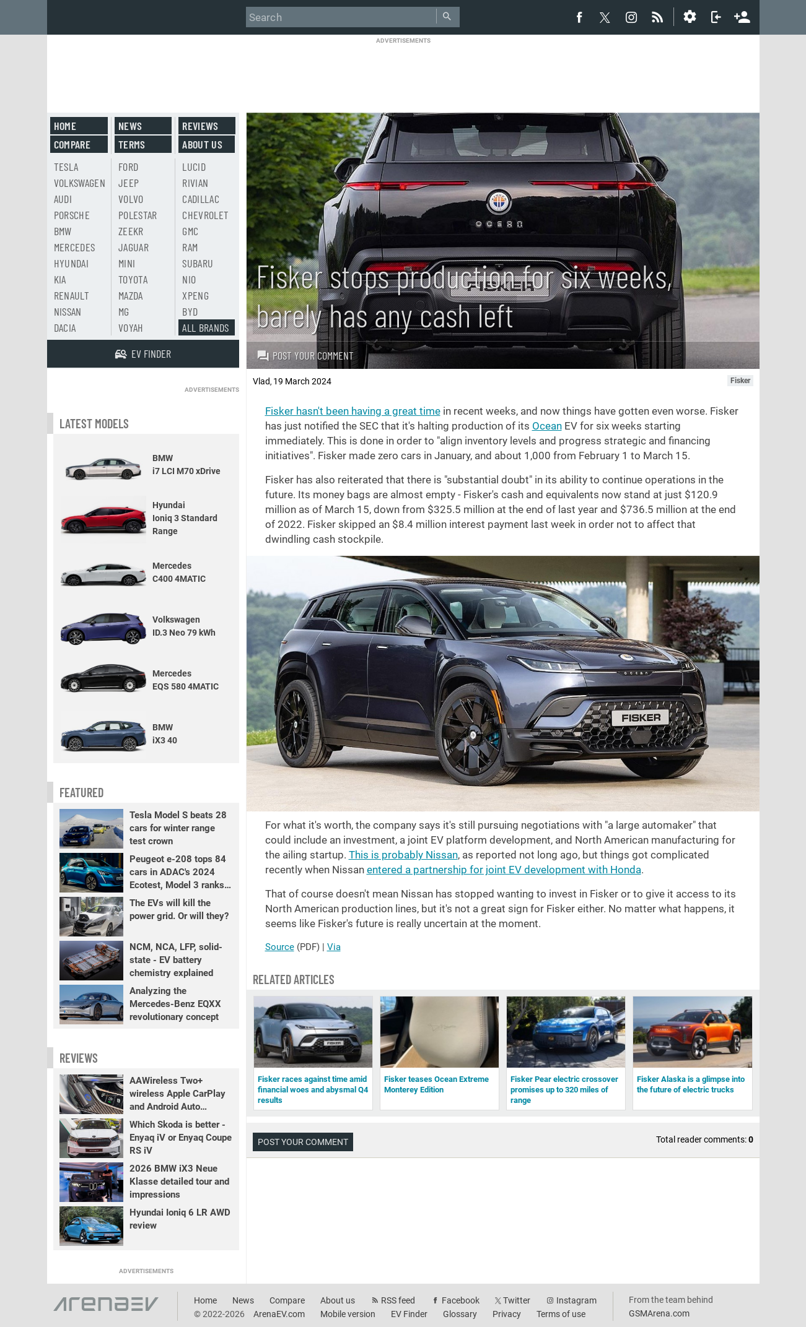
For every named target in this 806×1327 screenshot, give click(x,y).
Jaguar (133, 247)
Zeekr (131, 231)
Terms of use (561, 1314)
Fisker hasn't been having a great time (352, 411)
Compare (72, 144)
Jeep (128, 182)
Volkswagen (80, 182)
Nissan (68, 311)
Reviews (200, 125)
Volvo (131, 198)
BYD (190, 311)
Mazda (130, 295)
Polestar (137, 215)
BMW (63, 231)
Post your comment (305, 355)
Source (279, 947)
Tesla (66, 166)
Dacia (65, 327)
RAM (190, 247)
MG (123, 311)
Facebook (461, 1300)
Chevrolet (205, 215)
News (130, 125)
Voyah (131, 327)
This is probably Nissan (403, 855)
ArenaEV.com (279, 1314)
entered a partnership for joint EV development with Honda (504, 869)
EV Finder (409, 1314)
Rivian (195, 182)
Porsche (72, 215)
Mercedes (74, 247)
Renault (71, 295)
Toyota (132, 279)
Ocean (547, 426)
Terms (132, 144)
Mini (126, 263)
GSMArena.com (659, 1313)
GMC (190, 231)
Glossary (460, 1314)
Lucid (194, 166)
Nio (189, 279)
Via (334, 947)
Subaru (197, 263)
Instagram (576, 1300)
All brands (205, 327)
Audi (63, 198)
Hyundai (71, 263)
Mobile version (347, 1314)
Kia (60, 279)
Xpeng (195, 295)
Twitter (516, 1300)
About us (202, 144)
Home (65, 125)
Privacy (507, 1314)
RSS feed (398, 1300)
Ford (128, 166)
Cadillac (200, 198)
